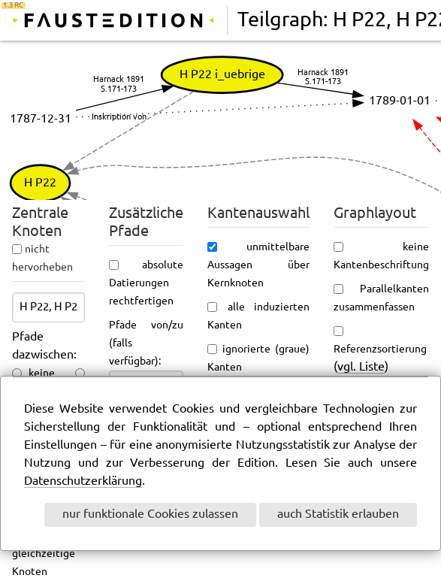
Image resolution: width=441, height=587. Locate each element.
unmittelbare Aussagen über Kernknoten (258, 265)
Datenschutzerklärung (83, 481)
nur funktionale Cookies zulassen (150, 514)
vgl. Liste (361, 367)
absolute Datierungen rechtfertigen (146, 283)
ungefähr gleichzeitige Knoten (48, 554)
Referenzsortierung (380, 349)
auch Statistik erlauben (338, 514)
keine (42, 373)
